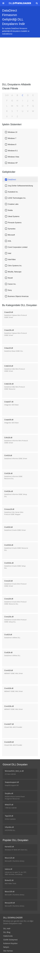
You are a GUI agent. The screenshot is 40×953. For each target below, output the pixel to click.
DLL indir (6, 928)
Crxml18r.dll (8, 688)
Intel (9, 253)
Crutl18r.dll (8, 652)
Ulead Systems (13, 216)
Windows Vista (13, 157)
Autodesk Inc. (13, 192)
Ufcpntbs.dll (9, 827)
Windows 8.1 (13, 151)
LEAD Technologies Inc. (17, 198)
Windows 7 (12, 138)
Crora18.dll (8, 581)
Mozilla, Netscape (14, 272)
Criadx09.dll (8, 420)
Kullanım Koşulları (10, 943)
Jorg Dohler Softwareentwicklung (20, 186)
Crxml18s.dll (9, 706)
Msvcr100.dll (9, 891)
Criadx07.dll (8, 402)
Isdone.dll (8, 869)
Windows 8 (12, 144)
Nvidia (10, 210)
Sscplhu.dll (9, 793)
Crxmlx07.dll (9, 724)
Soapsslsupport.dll (12, 782)
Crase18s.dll (9, 330)
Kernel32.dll (9, 847)
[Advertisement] (20, 59)
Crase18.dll (8, 312)
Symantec (11, 229)
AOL (9, 241)
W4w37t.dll (9, 805)
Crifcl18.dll (8, 438)
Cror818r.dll (8, 545)
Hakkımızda (8, 936)
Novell (10, 278)
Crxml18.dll (8, 670)
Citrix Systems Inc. (15, 266)
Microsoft (11, 235)
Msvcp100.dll (10, 903)
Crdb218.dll (8, 366)
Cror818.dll (8, 527)
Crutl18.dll (8, 635)
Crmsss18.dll (9, 509)
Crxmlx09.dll (9, 742)
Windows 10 (12, 132)
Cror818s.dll (8, 563)
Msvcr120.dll (9, 858)
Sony (10, 290)
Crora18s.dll (8, 617)
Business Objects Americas (18, 296)
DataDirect (12, 179)
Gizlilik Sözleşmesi (10, 940)
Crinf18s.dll (8, 491)
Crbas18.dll (8, 348)
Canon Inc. (12, 284)
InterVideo (12, 259)
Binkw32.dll (9, 880)
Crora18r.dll (8, 599)
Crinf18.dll (8, 455)
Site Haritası (8, 951)
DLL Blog (6, 932)
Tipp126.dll (9, 816)
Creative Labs (13, 204)
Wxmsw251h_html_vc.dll (14, 771)
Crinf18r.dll (8, 473)
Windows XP (13, 163)
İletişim (6, 947)
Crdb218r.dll (8, 384)
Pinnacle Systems (14, 222)
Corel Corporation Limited (17, 247)
